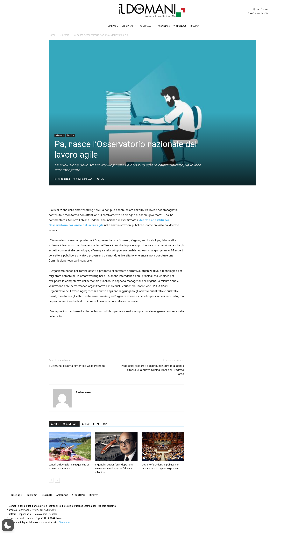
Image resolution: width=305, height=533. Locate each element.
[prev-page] (51, 480)
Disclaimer (64, 522)
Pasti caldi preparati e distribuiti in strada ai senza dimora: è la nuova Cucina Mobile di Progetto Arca (152, 370)
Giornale (64, 35)
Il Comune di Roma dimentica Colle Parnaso (77, 366)
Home (52, 35)
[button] (8, 525)
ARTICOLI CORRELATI (64, 424)
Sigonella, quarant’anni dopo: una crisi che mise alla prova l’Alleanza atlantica (114, 468)
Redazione (64, 178)
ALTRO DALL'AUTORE (95, 424)
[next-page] (57, 480)
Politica (70, 135)
